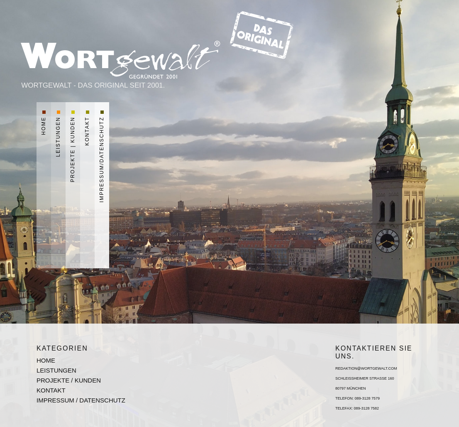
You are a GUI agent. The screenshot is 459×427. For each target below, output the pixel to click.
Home (46, 360)
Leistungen (56, 370)
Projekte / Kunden (69, 380)
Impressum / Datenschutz (81, 400)
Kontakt (51, 390)
